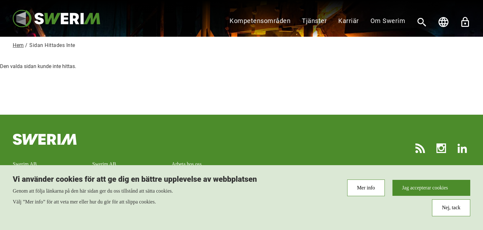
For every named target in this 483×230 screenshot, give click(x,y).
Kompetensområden (260, 21)
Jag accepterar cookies (425, 190)
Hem (18, 45)
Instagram (441, 148)
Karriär (348, 21)
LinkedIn (462, 148)
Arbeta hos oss (186, 164)
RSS (420, 148)
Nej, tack (451, 210)
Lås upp (465, 22)
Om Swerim (388, 21)
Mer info (366, 190)
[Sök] (422, 22)
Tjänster (314, 21)
